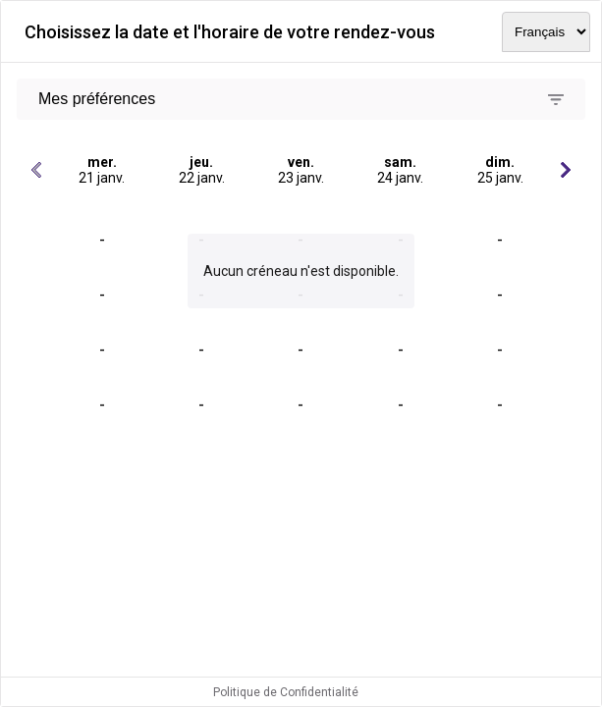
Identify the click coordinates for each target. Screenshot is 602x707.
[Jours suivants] (565, 170)
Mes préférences (96, 98)
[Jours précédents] (36, 170)
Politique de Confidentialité (285, 692)
